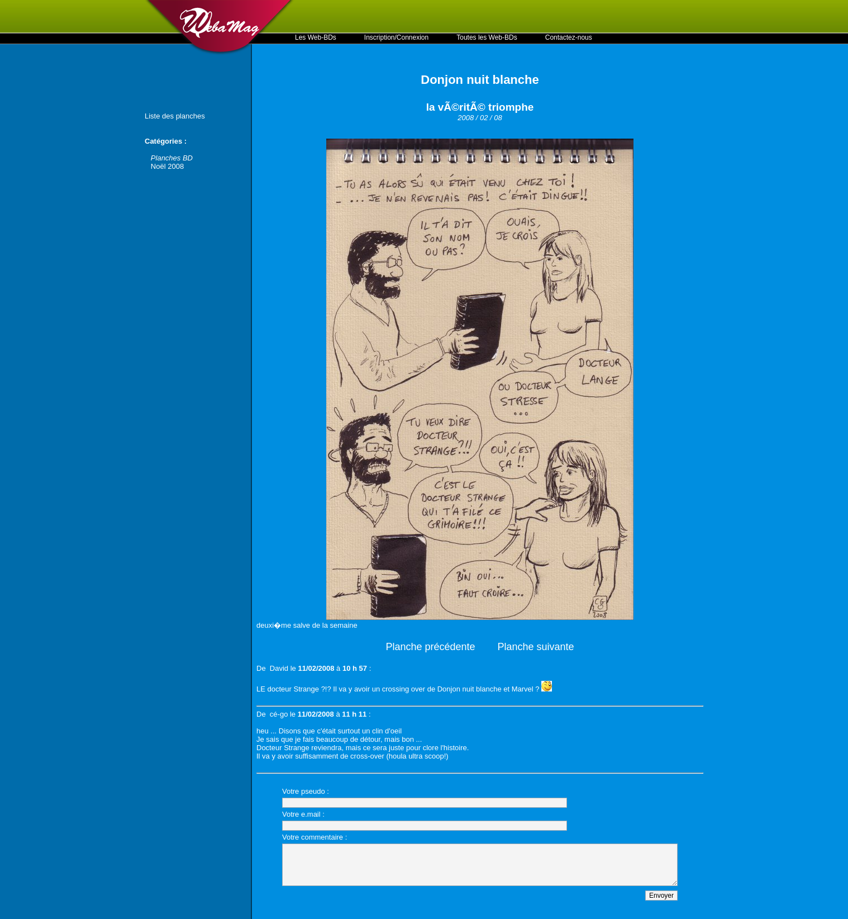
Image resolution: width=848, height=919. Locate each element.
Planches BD (172, 158)
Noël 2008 (167, 166)
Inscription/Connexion (396, 37)
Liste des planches (175, 116)
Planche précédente (430, 646)
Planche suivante (536, 646)
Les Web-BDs (315, 37)
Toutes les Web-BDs (486, 37)
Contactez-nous (568, 37)
